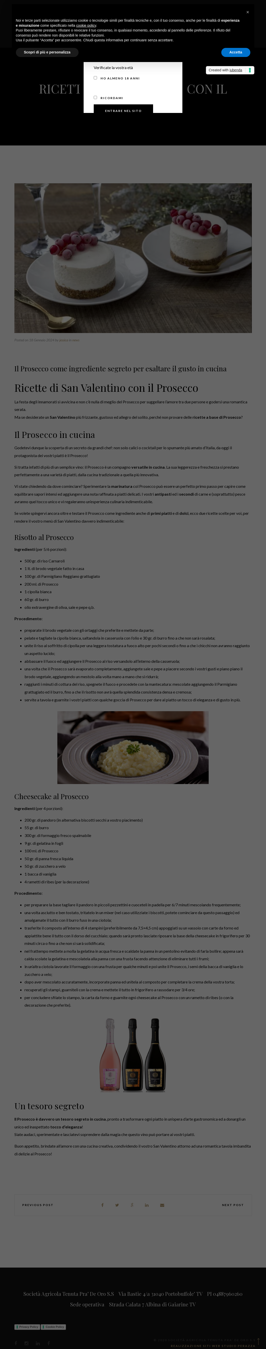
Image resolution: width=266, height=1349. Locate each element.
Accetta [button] (235, 52)
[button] (248, 12)
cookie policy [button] (86, 25)
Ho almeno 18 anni (117, 78)
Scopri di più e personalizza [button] (47, 52)
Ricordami (108, 98)
